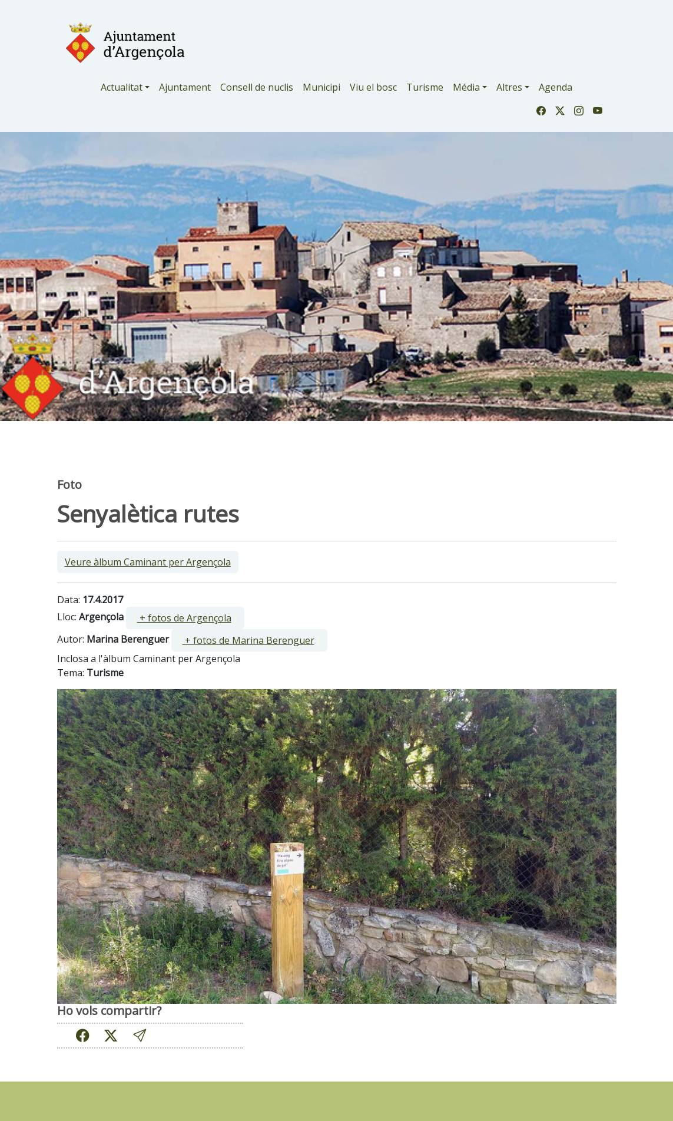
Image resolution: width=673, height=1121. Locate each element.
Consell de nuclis (256, 87)
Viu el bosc (373, 87)
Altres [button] (509, 87)
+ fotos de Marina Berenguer (248, 640)
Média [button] (466, 87)
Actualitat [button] (121, 87)
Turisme (424, 87)
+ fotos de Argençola (184, 617)
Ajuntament (185, 87)
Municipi (321, 87)
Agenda (555, 87)
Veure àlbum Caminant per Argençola (148, 561)
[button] (139, 1035)
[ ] (185, 617)
